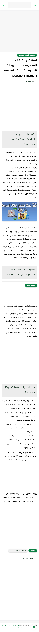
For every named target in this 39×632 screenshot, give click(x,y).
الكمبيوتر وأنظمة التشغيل (27, 55)
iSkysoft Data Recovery (12, 498)
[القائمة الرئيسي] (35, 4)
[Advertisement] (19, 31)
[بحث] (3, 4)
